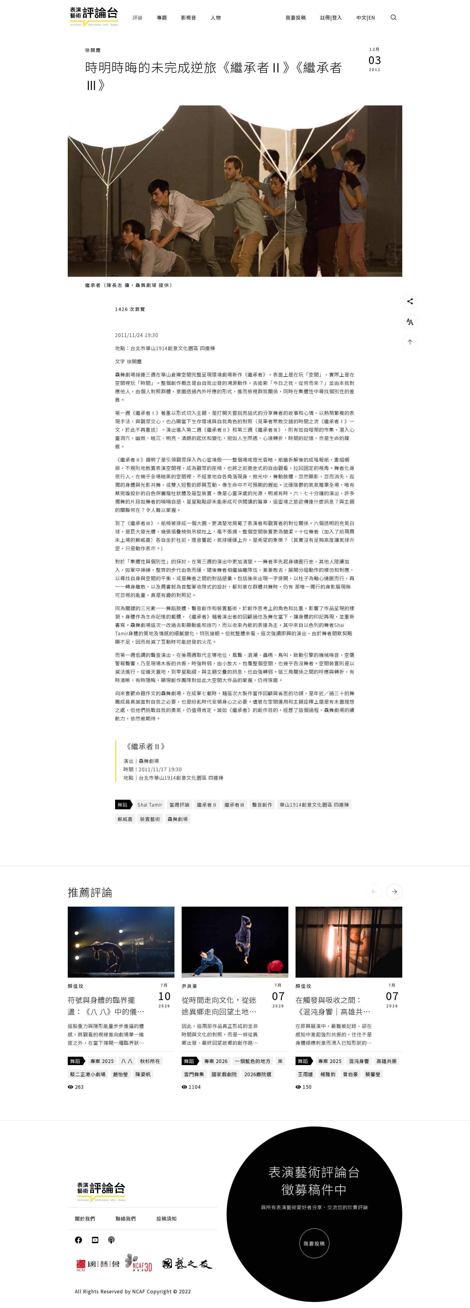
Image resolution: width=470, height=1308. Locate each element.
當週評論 (179, 804)
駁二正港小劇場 (88, 1074)
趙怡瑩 (120, 1074)
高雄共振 (386, 1060)
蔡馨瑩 (373, 1074)
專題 (162, 17)
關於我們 (85, 1218)
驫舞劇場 (178, 818)
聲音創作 (262, 804)
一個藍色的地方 (253, 1060)
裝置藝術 (150, 818)
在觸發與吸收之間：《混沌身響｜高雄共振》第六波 (335, 1011)
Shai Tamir (150, 804)
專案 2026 (216, 1060)
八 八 (127, 1060)
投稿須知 (166, 1218)
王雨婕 (305, 1074)
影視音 (188, 17)
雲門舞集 (194, 1074)
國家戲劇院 (224, 1074)
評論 (137, 17)
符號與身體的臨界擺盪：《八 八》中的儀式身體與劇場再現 (106, 1011)
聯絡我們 (126, 1218)
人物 (216, 17)
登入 (337, 17)
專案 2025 (102, 1060)
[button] (374, 891)
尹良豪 (190, 986)
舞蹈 (123, 804)
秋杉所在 (150, 1060)
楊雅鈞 (328, 1074)
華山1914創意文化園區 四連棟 (314, 804)
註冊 (325, 17)
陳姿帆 (143, 1074)
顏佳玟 (76, 986)
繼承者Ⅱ (207, 804)
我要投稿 (296, 17)
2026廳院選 (258, 1074)
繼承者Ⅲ (235, 804)
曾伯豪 (350, 1074)
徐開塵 (93, 50)
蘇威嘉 (125, 818)
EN (371, 17)
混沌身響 (359, 1060)
